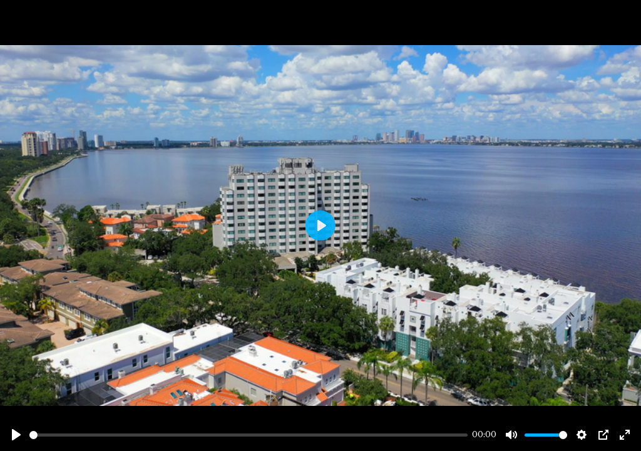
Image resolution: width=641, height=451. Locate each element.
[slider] (248, 435)
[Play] (16, 435)
